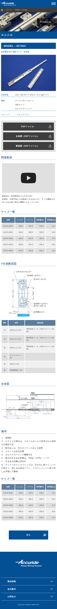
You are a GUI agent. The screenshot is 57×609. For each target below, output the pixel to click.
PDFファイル (27, 126)
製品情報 (9, 10)
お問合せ (11, 596)
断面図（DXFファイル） (27, 146)
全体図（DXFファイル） (27, 136)
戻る (28, 535)
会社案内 (11, 589)
